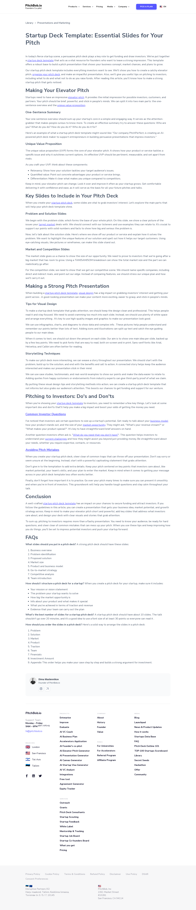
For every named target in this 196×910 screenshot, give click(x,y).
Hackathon (140, 765)
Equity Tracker (67, 789)
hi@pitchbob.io (34, 731)
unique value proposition (71, 105)
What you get (67, 845)
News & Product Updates (148, 727)
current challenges (56, 439)
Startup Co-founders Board (74, 841)
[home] (34, 6)
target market (47, 224)
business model (159, 421)
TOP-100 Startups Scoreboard (151, 751)
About (100, 718)
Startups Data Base (145, 736)
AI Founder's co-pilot (71, 746)
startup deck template (40, 60)
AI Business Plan (68, 736)
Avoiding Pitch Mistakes (42, 450)
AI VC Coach (66, 732)
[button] (73, 7)
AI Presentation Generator (74, 755)
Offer (137, 770)
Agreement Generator (72, 784)
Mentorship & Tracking (72, 831)
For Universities (105, 746)
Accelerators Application (73, 741)
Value (100, 732)
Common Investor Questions (46, 414)
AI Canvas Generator (71, 760)
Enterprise (65, 718)
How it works (141, 732)
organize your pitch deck (46, 74)
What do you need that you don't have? (95, 435)
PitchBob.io (33, 713)
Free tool (65, 779)
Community (140, 774)
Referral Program (106, 755)
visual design (86, 293)
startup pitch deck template (61, 293)
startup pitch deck (61, 202)
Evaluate (64, 727)
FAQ (136, 741)
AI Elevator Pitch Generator (75, 751)
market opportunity (94, 425)
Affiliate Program (106, 760)
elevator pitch (76, 97)
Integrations (66, 774)
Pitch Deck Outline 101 (146, 746)
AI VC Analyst (67, 770)
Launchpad (140, 722)
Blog (136, 718)
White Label (66, 826)
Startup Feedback (69, 822)
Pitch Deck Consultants (72, 812)
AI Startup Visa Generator (74, 765)
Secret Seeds (141, 760)
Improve (64, 722)
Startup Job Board (70, 836)
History (101, 722)
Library (138, 755)
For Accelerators (106, 751)
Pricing (99, 6)
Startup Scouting (69, 817)
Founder (101, 727)
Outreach (65, 803)
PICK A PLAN (146, 6)
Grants (63, 807)
